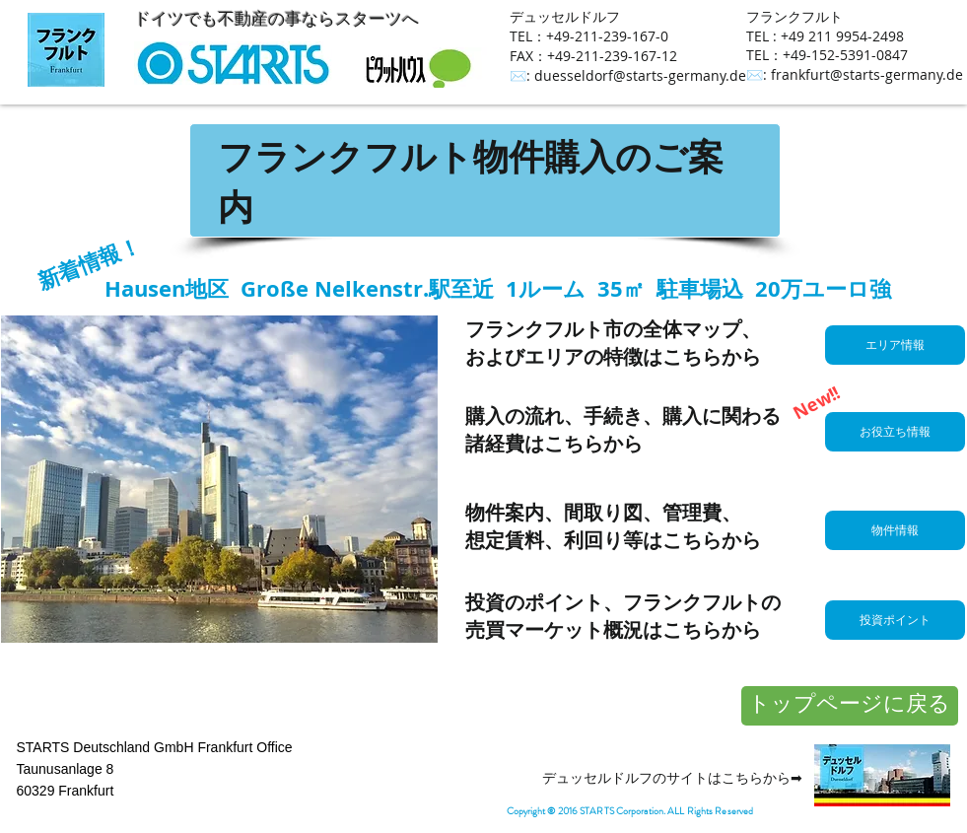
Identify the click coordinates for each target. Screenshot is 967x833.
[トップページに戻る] (849, 706)
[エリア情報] (895, 345)
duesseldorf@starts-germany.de (640, 75)
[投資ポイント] (895, 620)
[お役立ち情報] (895, 431)
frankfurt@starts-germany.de (867, 74)
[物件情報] (895, 530)
